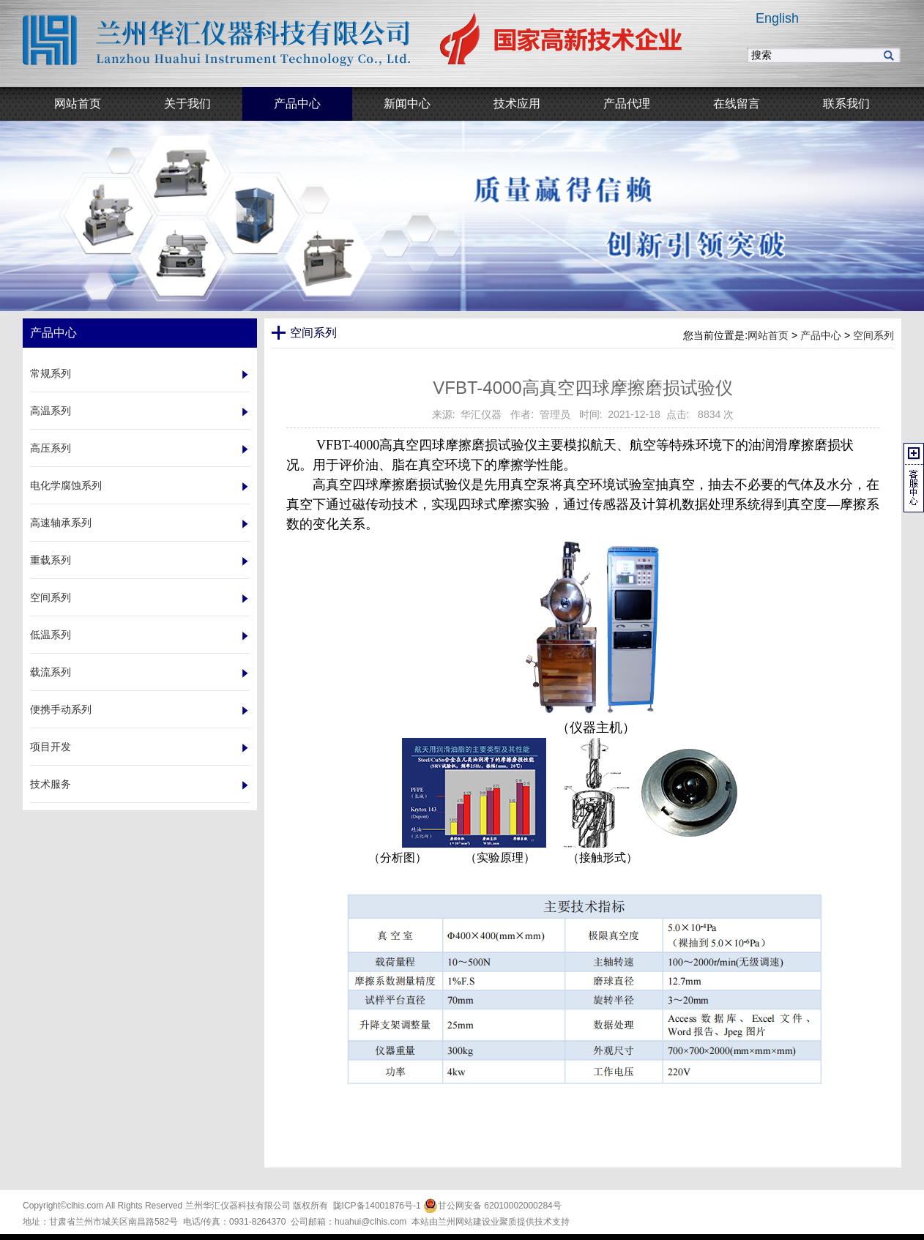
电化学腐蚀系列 (66, 485)
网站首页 (768, 335)
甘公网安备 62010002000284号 (492, 1205)
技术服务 (50, 784)
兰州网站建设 (464, 1222)
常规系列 (50, 373)
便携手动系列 (61, 709)
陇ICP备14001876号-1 (377, 1205)
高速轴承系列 (61, 523)
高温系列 (50, 411)
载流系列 (50, 672)
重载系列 (50, 560)
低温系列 (50, 634)
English (777, 18)
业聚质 (504, 1222)
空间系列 (50, 597)
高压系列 (50, 448)
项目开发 (50, 746)
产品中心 (820, 335)
